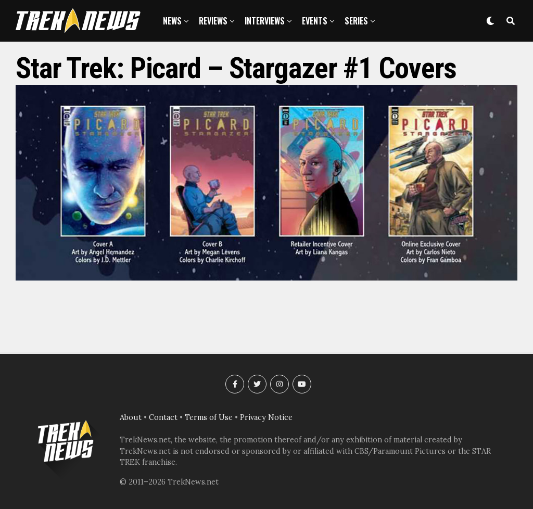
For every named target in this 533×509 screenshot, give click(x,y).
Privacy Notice (266, 417)
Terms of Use (209, 417)
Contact (163, 417)
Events (314, 21)
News (172, 21)
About (131, 417)
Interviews (265, 21)
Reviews (213, 21)
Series (356, 21)
